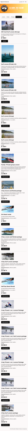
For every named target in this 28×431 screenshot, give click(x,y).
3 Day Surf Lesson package (9, 261)
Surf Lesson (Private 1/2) (8, 90)
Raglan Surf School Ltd (5, 1)
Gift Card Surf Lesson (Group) (10, 32)
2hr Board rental (6, 214)
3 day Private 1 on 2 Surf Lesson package (13, 336)
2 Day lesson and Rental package (11, 190)
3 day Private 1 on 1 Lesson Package (12, 310)
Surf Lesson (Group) (7, 116)
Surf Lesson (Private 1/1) (8, 64)
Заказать (4, 41)
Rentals (8, 16)
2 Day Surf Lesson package (9, 413)
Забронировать (5, 75)
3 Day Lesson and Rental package (11, 237)
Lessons (3, 16)
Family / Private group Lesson (10, 164)
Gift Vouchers (18, 16)
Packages (13, 16)
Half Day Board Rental (8, 286)
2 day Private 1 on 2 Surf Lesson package (13, 388)
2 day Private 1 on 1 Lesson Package (12, 362)
